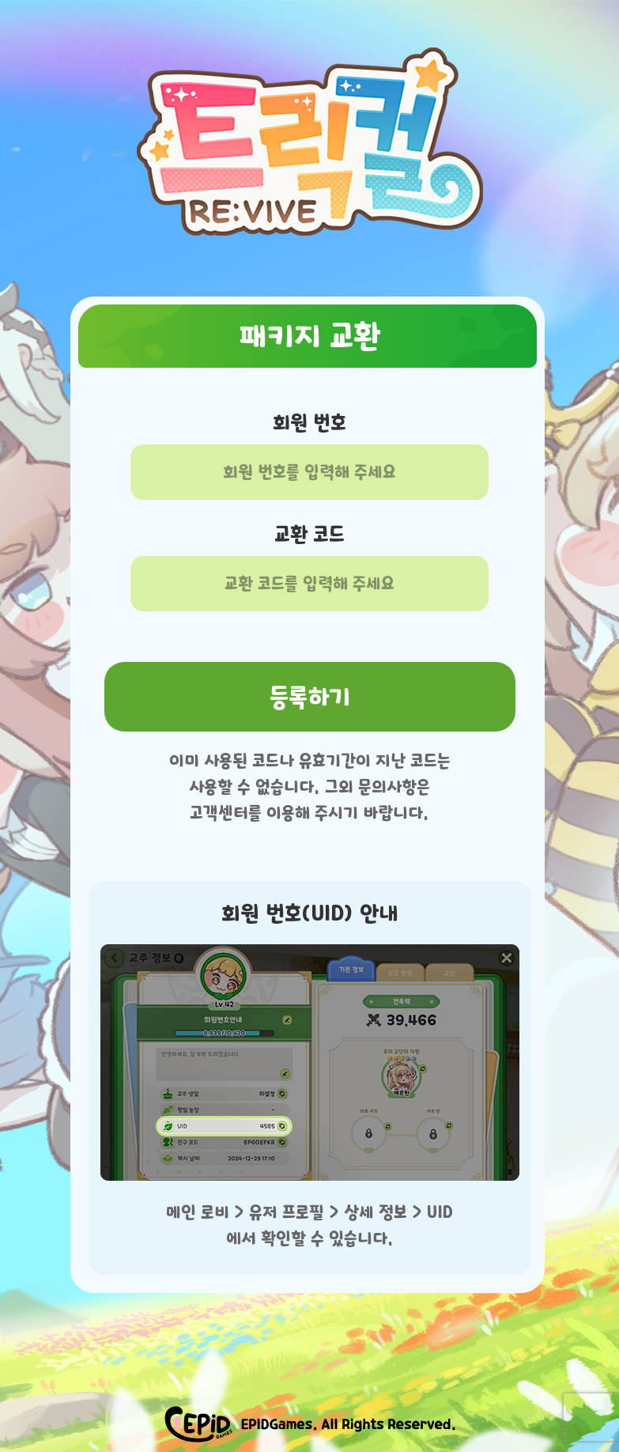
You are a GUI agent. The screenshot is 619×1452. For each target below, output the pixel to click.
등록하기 (310, 696)
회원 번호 (309, 422)
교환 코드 (309, 534)
